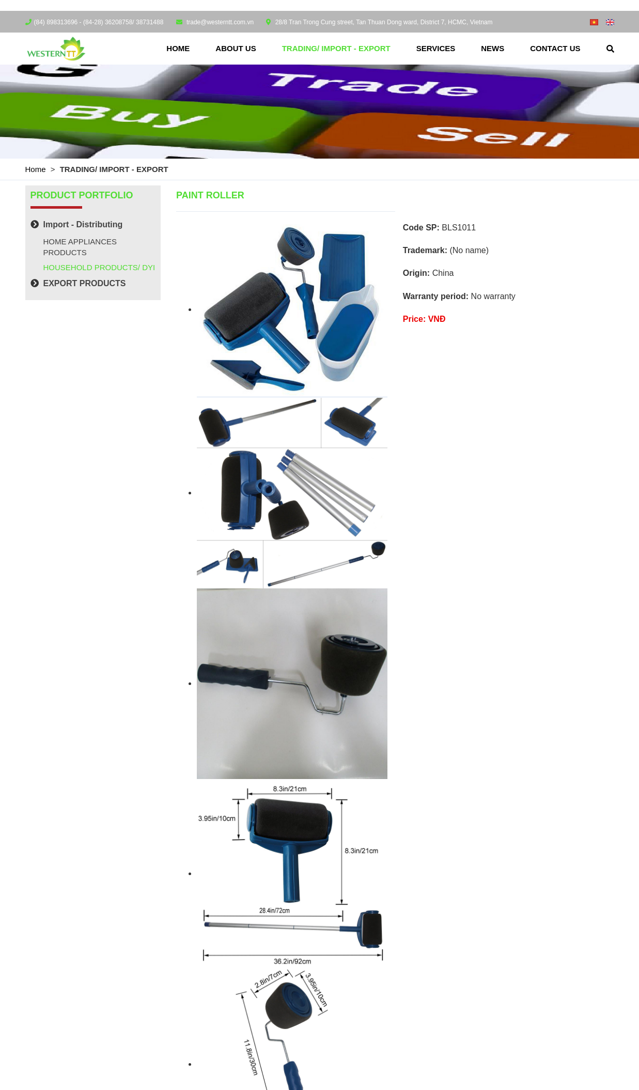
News (492, 48)
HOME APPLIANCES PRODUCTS (80, 247)
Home (178, 48)
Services (436, 48)
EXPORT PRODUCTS (84, 283)
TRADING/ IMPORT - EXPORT (336, 48)
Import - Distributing (83, 224)
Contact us (555, 48)
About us (235, 48)
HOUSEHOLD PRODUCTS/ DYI (99, 267)
